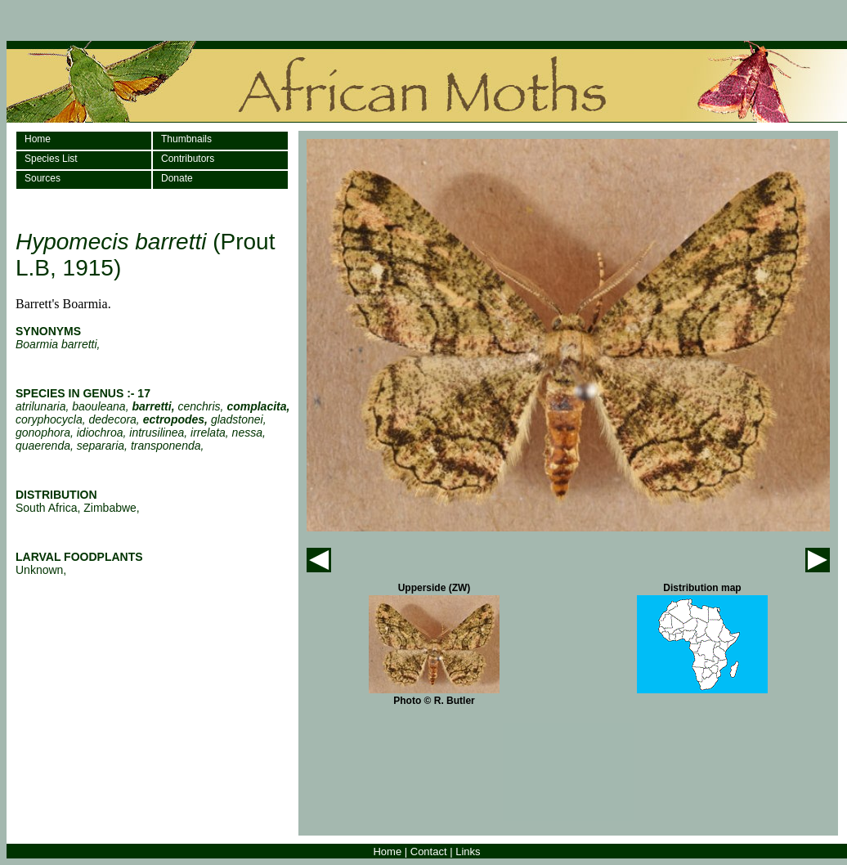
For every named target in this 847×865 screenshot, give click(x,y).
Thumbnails (186, 139)
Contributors (187, 158)
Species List (51, 158)
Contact (428, 851)
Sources (42, 178)
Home (38, 139)
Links (467, 851)
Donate (177, 178)
